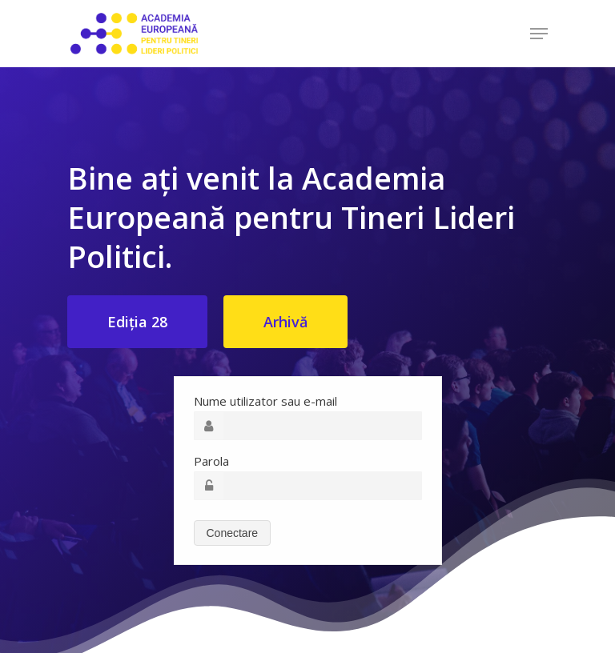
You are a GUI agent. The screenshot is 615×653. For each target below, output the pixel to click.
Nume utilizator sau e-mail (265, 401)
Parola (211, 461)
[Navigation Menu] (539, 34)
